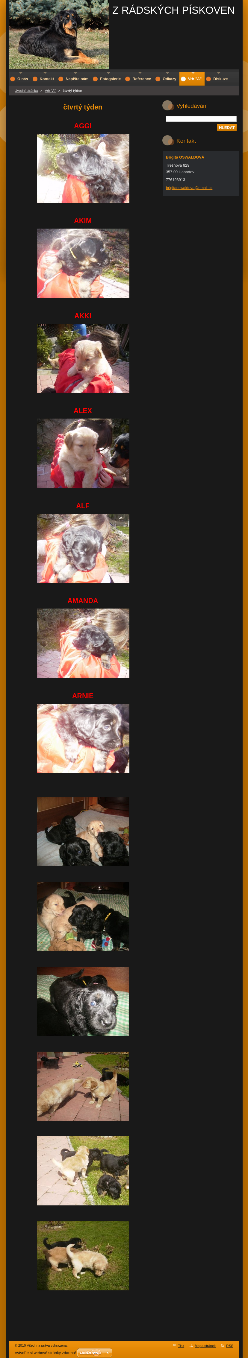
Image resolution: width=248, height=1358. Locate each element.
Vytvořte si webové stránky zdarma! (45, 1353)
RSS (229, 1346)
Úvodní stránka (26, 90)
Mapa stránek (205, 1346)
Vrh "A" (50, 90)
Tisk (181, 1346)
